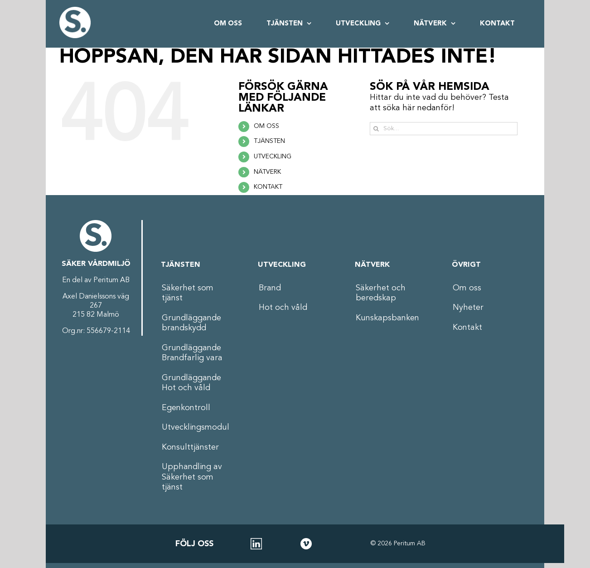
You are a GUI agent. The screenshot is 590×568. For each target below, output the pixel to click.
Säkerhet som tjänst (187, 293)
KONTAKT (268, 187)
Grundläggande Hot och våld (191, 383)
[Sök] (376, 128)
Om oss (467, 288)
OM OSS (266, 126)
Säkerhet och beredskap (381, 293)
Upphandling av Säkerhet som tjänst (192, 477)
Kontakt (467, 327)
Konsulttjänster (190, 447)
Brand (270, 288)
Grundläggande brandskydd (191, 323)
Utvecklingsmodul (195, 427)
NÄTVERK (267, 172)
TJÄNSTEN (269, 141)
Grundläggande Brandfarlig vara (192, 353)
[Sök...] (444, 128)
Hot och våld (283, 308)
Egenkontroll (186, 408)
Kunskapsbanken (387, 318)
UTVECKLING (272, 156)
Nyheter (468, 308)
